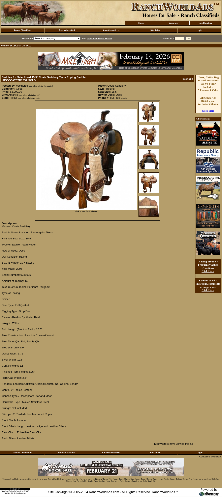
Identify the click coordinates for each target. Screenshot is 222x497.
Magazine (173, 23)
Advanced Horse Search (99, 38)
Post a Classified (67, 30)
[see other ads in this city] (29, 95)
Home (141, 23)
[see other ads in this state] (29, 98)
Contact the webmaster (210, 456)
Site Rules (155, 30)
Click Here (208, 110)
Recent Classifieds (22, 30)
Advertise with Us (111, 30)
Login (199, 30)
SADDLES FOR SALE (20, 45)
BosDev (7, 493)
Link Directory (205, 23)
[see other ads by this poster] (41, 86)
